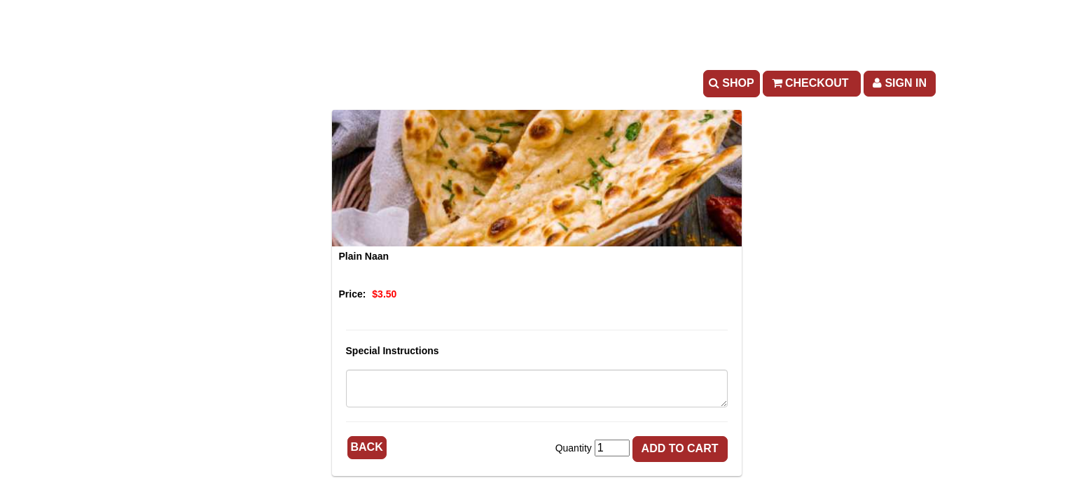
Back (367, 447)
